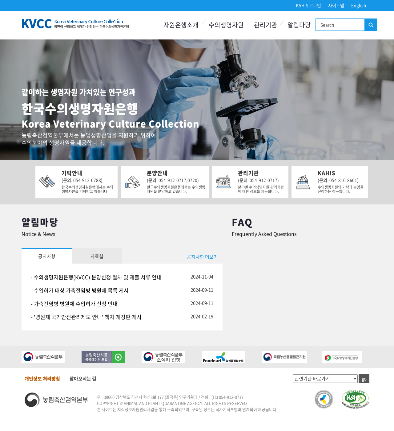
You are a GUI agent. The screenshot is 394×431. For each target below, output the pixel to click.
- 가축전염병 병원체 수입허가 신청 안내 (74, 303)
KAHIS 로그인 (308, 5)
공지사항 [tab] (46, 256)
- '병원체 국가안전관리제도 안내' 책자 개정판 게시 (86, 317)
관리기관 (265, 24)
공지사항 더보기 (202, 256)
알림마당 (299, 24)
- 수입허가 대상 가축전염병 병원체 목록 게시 (80, 290)
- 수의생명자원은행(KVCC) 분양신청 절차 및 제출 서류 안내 (96, 277)
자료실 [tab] (96, 256)
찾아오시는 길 (83, 378)
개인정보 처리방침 (42, 378)
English (358, 5)
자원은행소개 (181, 24)
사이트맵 (336, 5)
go (364, 378)
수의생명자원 (226, 24)
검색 (370, 25)
